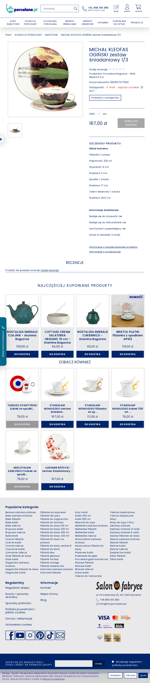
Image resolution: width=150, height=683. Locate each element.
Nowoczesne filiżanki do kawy (89, 551)
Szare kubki (82, 576)
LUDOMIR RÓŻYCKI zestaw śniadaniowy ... (57, 474)
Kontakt (46, 591)
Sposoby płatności (18, 606)
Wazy (113, 522)
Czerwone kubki (15, 552)
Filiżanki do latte (50, 552)
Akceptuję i (127, 667)
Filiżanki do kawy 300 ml (54, 536)
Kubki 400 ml (83, 519)
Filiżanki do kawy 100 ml (54, 529)
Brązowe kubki (14, 532)
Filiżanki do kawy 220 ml (54, 532)
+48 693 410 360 (109, 603)
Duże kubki (11, 562)
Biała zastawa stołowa (18, 519)
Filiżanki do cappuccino (54, 522)
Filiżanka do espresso (53, 516)
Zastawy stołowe (120, 529)
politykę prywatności (125, 668)
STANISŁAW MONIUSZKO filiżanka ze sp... (92, 411)
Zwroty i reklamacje (18, 622)
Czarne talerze (14, 549)
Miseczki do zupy (85, 526)
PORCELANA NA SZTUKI (119, 23)
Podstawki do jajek (86, 559)
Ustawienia (115, 675)
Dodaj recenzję (50, 271)
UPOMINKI (103, 22)
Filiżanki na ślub (49, 562)
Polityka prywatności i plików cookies (20, 614)
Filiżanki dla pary (50, 519)
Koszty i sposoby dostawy (17, 599)
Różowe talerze (84, 573)
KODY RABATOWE (13, 23)
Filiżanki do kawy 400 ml (54, 539)
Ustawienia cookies (18, 628)
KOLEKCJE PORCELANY (30, 23)
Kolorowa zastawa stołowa (56, 573)
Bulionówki (11, 539)
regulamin (135, 665)
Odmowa (130, 675)
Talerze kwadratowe (122, 516)
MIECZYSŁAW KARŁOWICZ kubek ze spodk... (22, 474)
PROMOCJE (137, 22)
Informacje (49, 586)
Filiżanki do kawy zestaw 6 (55, 549)
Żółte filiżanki (117, 559)
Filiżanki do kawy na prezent (52, 544)
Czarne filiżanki (14, 542)
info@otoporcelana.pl (113, 607)
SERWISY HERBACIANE (69, 23)
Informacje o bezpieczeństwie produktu (113, 247)
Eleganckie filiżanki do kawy (22, 573)
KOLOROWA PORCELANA (50, 23)
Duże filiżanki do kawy (18, 559)
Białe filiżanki (13, 522)
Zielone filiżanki (119, 546)
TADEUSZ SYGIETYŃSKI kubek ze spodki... (22, 411)
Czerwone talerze (16, 556)
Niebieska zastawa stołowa (91, 529)
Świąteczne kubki (120, 556)
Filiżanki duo (47, 556)
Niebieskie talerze (86, 539)
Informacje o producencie (105, 251)
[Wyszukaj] (75, 8)
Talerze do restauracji (88, 579)
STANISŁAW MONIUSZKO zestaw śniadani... (57, 411)
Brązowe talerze (15, 536)
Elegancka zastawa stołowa (17, 567)
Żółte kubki (116, 562)
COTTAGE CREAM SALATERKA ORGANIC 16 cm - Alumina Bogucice (57, 338)
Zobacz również (75, 364)
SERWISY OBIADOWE (88, 23)
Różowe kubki (83, 569)
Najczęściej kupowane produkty (75, 286)
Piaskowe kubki (84, 556)
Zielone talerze (119, 552)
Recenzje (75, 263)
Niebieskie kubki (84, 536)
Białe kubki (11, 526)
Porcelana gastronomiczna (91, 562)
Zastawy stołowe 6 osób (124, 536)
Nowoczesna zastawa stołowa (88, 544)
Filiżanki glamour (50, 559)
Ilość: (92, 113)
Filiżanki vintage (49, 566)
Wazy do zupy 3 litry (122, 526)
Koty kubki (81, 516)
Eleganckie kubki (15, 576)
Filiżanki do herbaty (52, 526)
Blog (44, 603)
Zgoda (143, 675)
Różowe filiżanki (84, 566)
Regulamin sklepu (17, 591)
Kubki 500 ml (83, 522)
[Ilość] (99, 113)
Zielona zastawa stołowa (125, 542)
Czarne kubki (13, 546)
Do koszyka (22, 355)
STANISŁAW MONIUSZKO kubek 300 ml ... (127, 411)
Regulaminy (14, 586)
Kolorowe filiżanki (50, 576)
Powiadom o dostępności (105, 97)
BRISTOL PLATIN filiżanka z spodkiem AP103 (127, 336)
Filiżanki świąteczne (52, 569)
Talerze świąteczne (122, 519)
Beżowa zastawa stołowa (20, 516)
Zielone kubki (118, 549)
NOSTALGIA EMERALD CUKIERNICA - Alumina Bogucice (92, 336)
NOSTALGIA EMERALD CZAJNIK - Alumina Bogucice (22, 336)
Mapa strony (49, 597)
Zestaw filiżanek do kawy (125, 539)
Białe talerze (13, 529)
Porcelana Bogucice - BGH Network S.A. (112, 75)
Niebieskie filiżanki (86, 532)
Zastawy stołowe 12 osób (125, 532)
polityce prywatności (53, 679)
